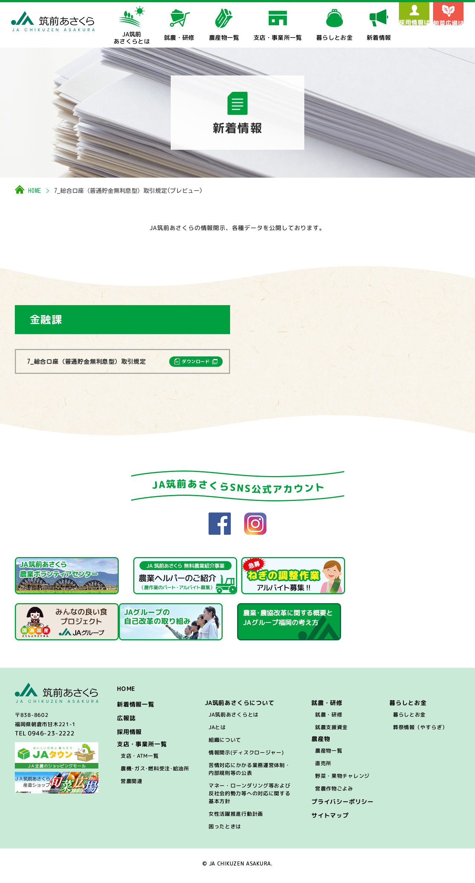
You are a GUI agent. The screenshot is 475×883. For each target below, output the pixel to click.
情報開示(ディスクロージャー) (246, 756)
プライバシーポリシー (342, 806)
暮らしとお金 (409, 718)
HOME (34, 191)
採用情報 (129, 736)
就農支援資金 (331, 731)
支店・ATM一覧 (140, 760)
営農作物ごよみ (334, 792)
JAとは (217, 731)
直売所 (323, 767)
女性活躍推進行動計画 (236, 818)
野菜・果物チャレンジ (342, 780)
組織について (225, 744)
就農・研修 (329, 718)
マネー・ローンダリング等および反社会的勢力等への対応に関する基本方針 (250, 797)
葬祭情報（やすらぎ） (420, 731)
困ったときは (225, 830)
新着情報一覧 (135, 709)
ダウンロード (196, 361)
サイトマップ (330, 820)
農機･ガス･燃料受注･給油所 (155, 772)
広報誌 (126, 722)
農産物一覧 (329, 755)
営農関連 (131, 785)
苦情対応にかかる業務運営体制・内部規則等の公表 (250, 773)
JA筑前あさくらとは (234, 718)
